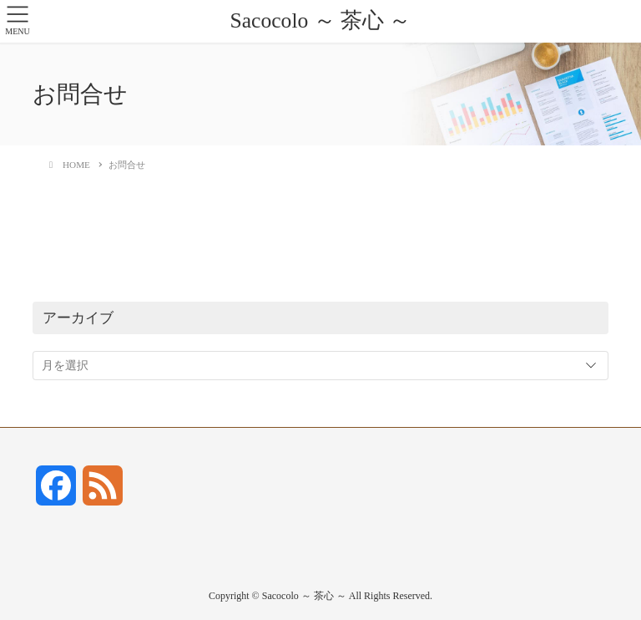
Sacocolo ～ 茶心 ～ (320, 20)
